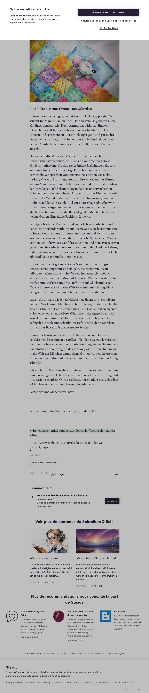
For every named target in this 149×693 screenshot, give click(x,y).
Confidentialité (101, 678)
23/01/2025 (35, 578)
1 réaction (49, 578)
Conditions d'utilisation (123, 678)
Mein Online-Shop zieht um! (96, 554)
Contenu (64, 649)
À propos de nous (14, 678)
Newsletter (77, 649)
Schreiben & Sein (32, 649)
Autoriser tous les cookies (109, 12)
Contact (86, 678)
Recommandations (95, 649)
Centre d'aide (71, 678)
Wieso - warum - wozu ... (46, 554)
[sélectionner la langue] (132, 685)
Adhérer (112, 497)
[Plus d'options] (116, 471)
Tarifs (57, 678)
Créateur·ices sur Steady (38, 678)
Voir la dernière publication (79, 632)
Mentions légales (117, 649)
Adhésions (50, 649)
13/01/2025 (81, 582)
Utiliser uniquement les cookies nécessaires (108, 21)
